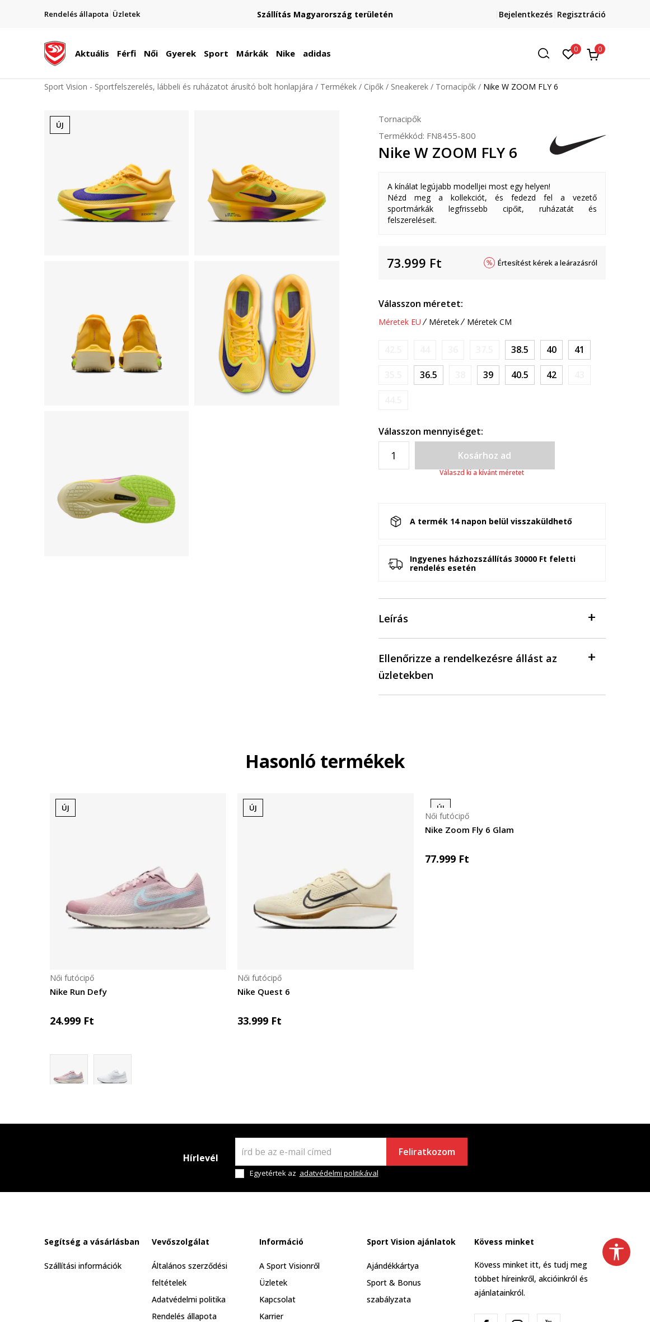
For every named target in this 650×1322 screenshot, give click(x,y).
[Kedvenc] (569, 53)
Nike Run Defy (78, 991)
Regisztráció (581, 14)
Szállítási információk (82, 1265)
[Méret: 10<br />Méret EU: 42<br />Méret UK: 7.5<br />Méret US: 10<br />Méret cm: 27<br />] (551, 375)
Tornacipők (456, 86)
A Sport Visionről (289, 1265)
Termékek (338, 86)
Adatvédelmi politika (189, 1299)
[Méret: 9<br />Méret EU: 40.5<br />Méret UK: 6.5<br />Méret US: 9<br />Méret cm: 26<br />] (520, 375)
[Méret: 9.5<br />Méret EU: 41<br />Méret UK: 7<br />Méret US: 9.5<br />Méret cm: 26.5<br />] (579, 350)
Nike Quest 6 (263, 991)
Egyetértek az (314, 1173)
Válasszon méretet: (420, 304)
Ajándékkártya (393, 1265)
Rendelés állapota (184, 1316)
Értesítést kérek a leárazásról (547, 263)
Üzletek (273, 1282)
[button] (547, 53)
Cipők (374, 86)
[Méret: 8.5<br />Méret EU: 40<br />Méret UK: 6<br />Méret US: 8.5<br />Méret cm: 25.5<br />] (551, 350)
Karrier (271, 1316)
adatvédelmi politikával (339, 1173)
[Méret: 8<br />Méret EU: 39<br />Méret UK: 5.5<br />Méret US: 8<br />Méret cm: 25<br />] (488, 375)
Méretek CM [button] (489, 322)
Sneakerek (409, 86)
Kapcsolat (277, 1299)
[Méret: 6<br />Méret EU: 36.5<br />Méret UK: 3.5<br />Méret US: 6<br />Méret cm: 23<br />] (428, 375)
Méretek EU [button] (399, 322)
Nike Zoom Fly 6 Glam (469, 829)
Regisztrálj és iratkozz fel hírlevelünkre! (325, 10)
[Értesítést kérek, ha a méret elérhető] (393, 350)
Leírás (486, 617)
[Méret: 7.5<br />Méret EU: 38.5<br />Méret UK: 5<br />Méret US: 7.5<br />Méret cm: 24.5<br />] (520, 350)
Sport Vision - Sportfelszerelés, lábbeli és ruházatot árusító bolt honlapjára (178, 86)
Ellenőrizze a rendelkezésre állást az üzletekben (486, 666)
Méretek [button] (444, 322)
